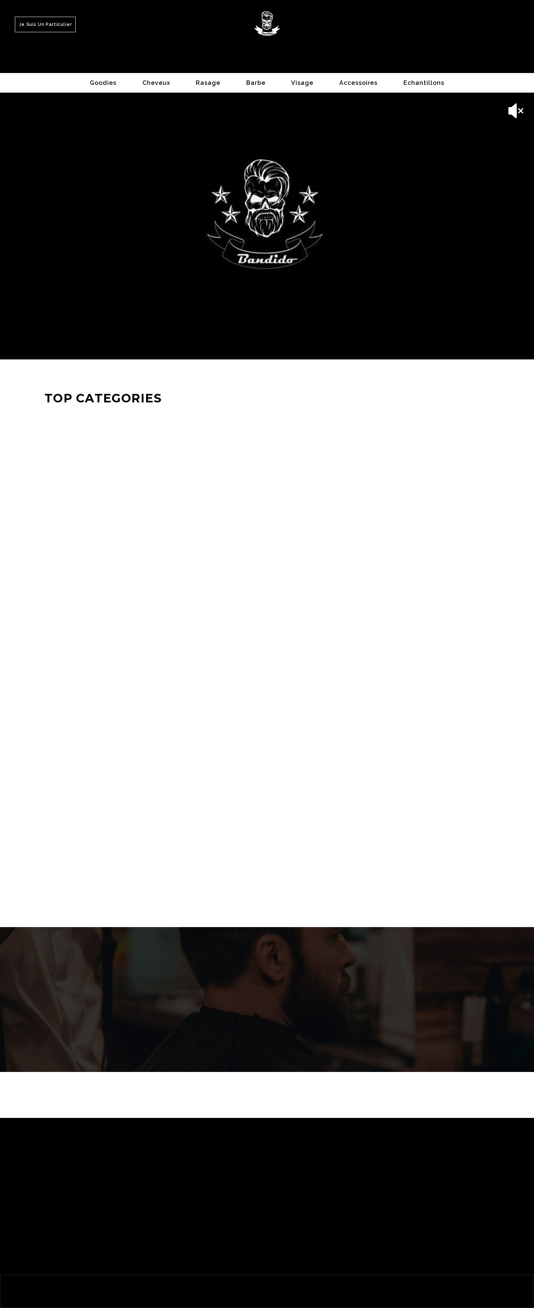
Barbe (256, 82)
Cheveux (156, 82)
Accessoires (358, 82)
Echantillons (423, 82)
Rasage (208, 82)
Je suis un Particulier (45, 24)
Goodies (103, 82)
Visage (302, 82)
